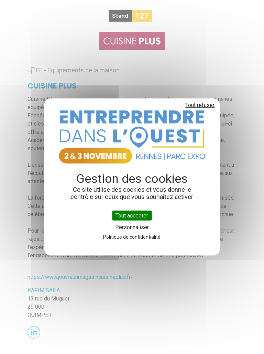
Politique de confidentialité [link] (132, 237)
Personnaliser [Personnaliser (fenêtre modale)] (132, 227)
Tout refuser (199, 105)
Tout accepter (132, 215)
